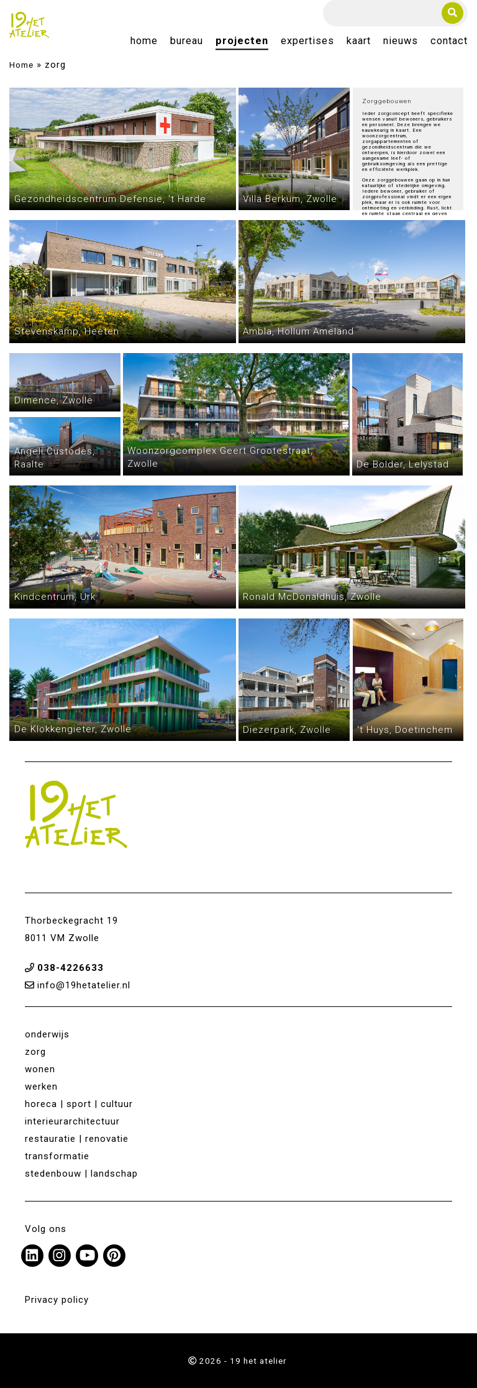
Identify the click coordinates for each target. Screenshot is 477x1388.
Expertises (307, 41)
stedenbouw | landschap (81, 1173)
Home (144, 41)
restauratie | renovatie (77, 1138)
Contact (449, 41)
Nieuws (400, 41)
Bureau (186, 41)
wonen (40, 1069)
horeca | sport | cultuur (79, 1104)
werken (41, 1086)
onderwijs (47, 1034)
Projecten (242, 41)
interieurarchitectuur (72, 1121)
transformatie (57, 1156)
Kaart (359, 41)
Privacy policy (57, 1299)
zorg (35, 1051)
